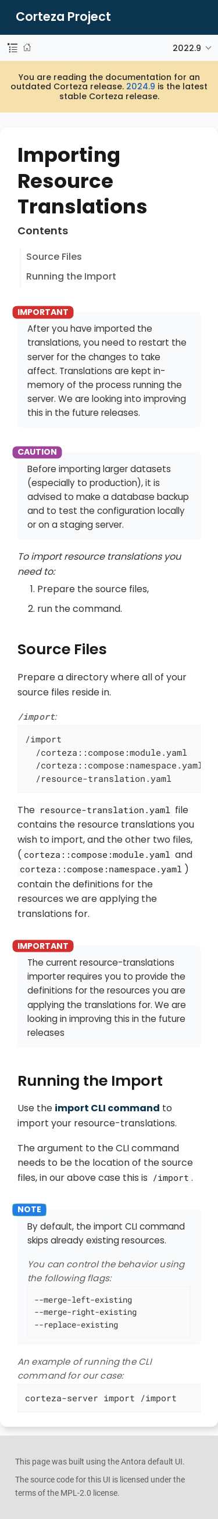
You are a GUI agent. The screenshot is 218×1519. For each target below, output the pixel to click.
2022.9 (187, 48)
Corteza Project (63, 17)
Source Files (54, 256)
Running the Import (71, 276)
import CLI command (107, 1108)
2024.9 (140, 86)
